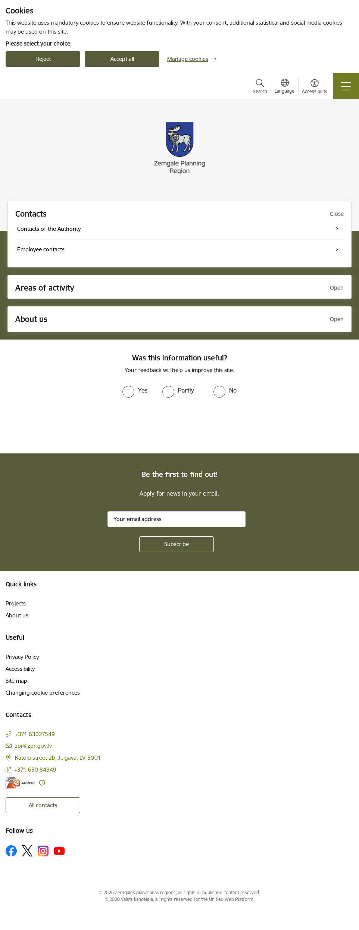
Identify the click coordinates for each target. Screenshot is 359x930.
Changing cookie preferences (43, 692)
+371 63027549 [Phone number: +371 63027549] (35, 734)
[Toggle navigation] (346, 86)
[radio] (134, 390)
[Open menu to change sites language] (284, 87)
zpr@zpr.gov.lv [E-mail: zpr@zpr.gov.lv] (33, 745)
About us (17, 615)
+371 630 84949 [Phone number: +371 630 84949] (35, 769)
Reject (43, 58)
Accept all (122, 58)
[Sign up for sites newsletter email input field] (176, 519)
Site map (16, 680)
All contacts (43, 805)
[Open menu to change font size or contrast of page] (314, 87)
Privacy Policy (22, 656)
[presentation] (62, 425)
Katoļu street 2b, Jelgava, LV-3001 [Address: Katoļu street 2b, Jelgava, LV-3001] (58, 757)
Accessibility (20, 668)
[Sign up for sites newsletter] (176, 544)
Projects (16, 603)
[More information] (42, 782)
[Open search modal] (260, 87)
